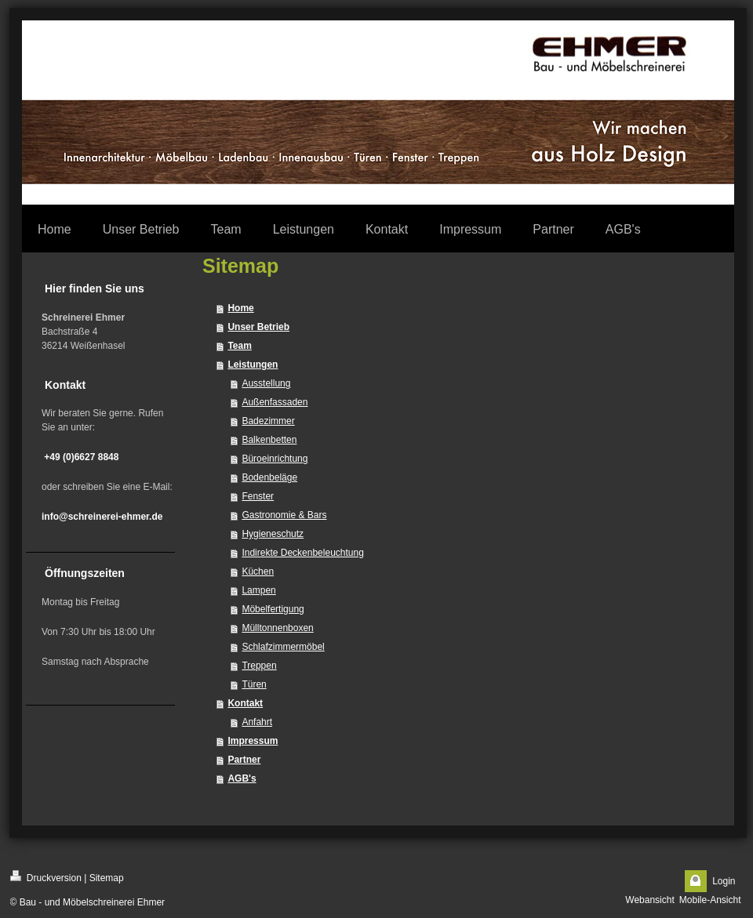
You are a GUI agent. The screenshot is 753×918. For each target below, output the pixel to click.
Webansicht (649, 899)
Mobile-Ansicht (710, 899)
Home (240, 308)
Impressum (252, 740)
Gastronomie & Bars (284, 515)
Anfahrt (257, 722)
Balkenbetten (269, 439)
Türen (254, 684)
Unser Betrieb (258, 326)
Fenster (258, 496)
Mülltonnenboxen (277, 627)
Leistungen (252, 364)
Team (239, 345)
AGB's (241, 778)
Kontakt (245, 703)
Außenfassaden (274, 402)
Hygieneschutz (273, 533)
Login (723, 881)
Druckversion (46, 877)
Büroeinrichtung (274, 458)
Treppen (259, 665)
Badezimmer (268, 420)
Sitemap (106, 878)
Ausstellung (266, 383)
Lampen (258, 590)
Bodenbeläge (269, 477)
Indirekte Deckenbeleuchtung (302, 552)
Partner (243, 759)
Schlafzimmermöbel (283, 646)
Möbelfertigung (273, 609)
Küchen (258, 571)
